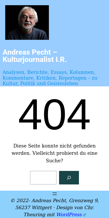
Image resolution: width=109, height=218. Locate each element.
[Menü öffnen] (54, 194)
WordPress (70, 214)
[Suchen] (69, 177)
